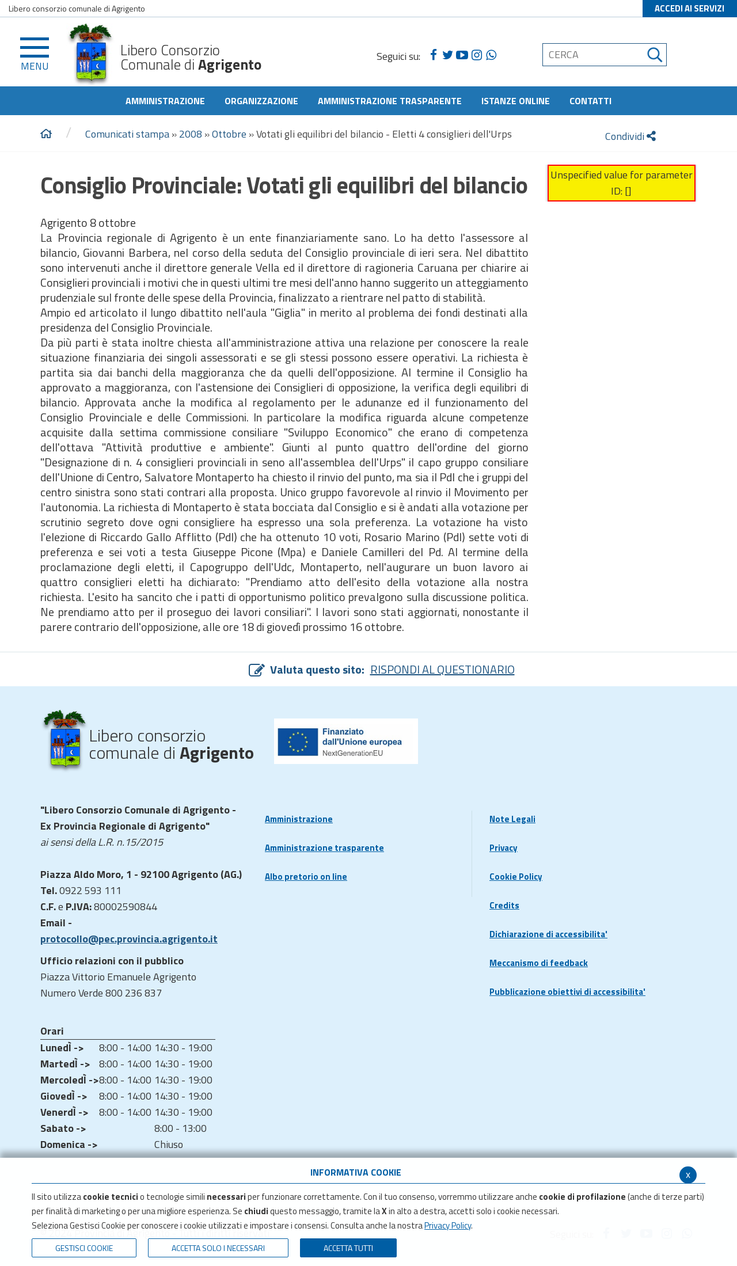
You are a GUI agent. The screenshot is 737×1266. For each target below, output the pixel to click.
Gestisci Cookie (84, 1248)
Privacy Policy (447, 1225)
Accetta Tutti (348, 1248)
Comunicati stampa (127, 134)
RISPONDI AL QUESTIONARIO (442, 669)
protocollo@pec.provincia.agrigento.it (129, 938)
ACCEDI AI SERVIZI (689, 8)
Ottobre (229, 134)
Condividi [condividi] (630, 136)
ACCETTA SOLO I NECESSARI (218, 1248)
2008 (190, 134)
